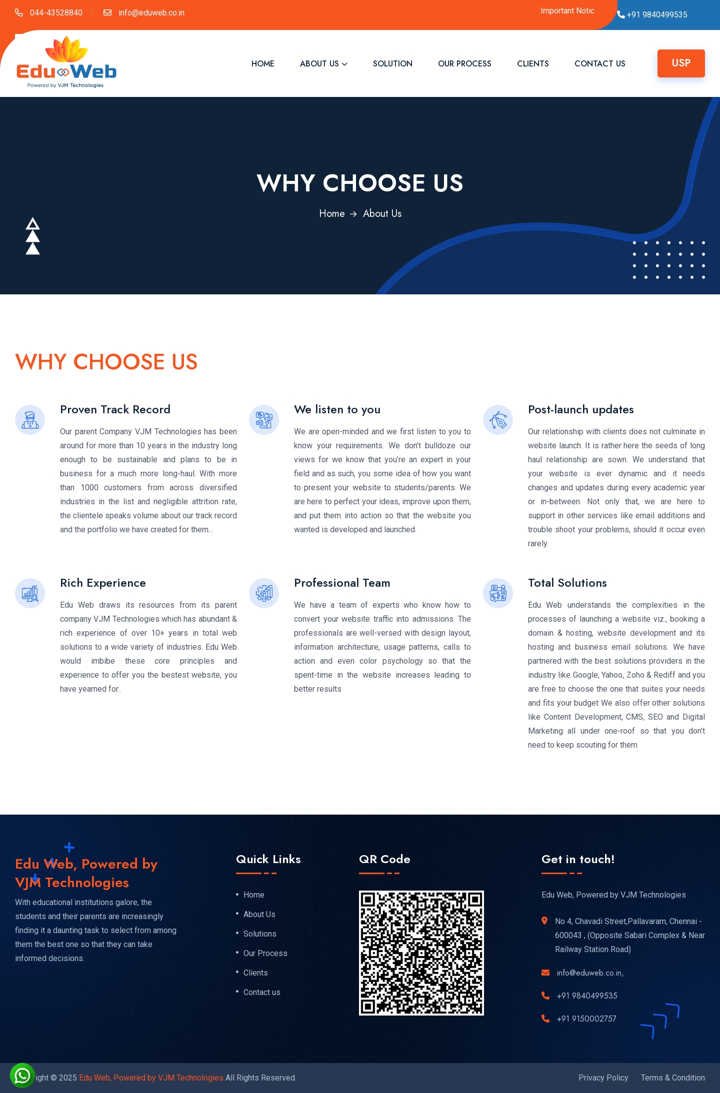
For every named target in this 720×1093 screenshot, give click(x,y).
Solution (392, 63)
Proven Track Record (115, 409)
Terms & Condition (673, 1078)
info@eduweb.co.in (150, 12)
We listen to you (337, 409)
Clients (533, 63)
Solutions (260, 934)
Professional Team (342, 582)
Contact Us (600, 63)
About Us (319, 63)
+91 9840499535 (587, 996)
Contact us (262, 992)
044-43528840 (55, 12)
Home (263, 63)
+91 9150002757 (586, 1019)
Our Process (465, 63)
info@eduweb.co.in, (590, 973)
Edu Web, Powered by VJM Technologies (151, 1078)
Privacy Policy (603, 1078)
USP (681, 63)
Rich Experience (103, 582)
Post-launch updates (581, 409)
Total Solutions (567, 582)
